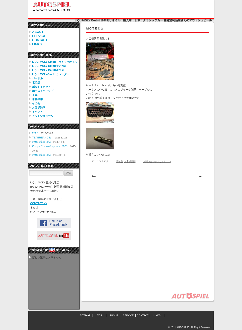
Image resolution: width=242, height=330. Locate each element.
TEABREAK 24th (42, 137)
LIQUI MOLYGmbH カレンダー (50, 74)
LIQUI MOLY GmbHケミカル (49, 65)
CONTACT (39, 40)
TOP (99, 315)
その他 (36, 103)
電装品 (36, 82)
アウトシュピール (42, 115)
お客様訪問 (38, 107)
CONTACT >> (38, 203)
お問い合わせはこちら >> (157, 161)
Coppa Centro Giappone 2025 (49, 146)
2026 (35, 133)
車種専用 (37, 99)
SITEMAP (85, 315)
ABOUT (37, 32)
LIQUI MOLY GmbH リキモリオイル (54, 61)
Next (201, 176)
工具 (34, 95)
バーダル (37, 78)
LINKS (37, 44)
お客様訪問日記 (41, 141)
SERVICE (39, 36)
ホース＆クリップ (42, 90)
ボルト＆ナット (41, 86)
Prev (94, 176)
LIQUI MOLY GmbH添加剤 (48, 70)
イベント (37, 111)
